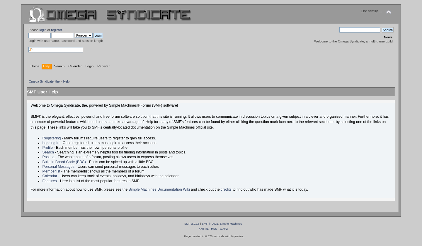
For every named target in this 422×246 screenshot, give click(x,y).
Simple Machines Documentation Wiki (159, 189)
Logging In (50, 143)
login (42, 30)
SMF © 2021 (210, 223)
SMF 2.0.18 (192, 223)
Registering (51, 138)
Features (49, 181)
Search (48, 152)
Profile (47, 148)
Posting (48, 157)
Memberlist (51, 171)
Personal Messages (58, 167)
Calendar (49, 176)
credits (226, 189)
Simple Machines (231, 223)
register (56, 30)
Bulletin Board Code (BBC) (64, 162)
